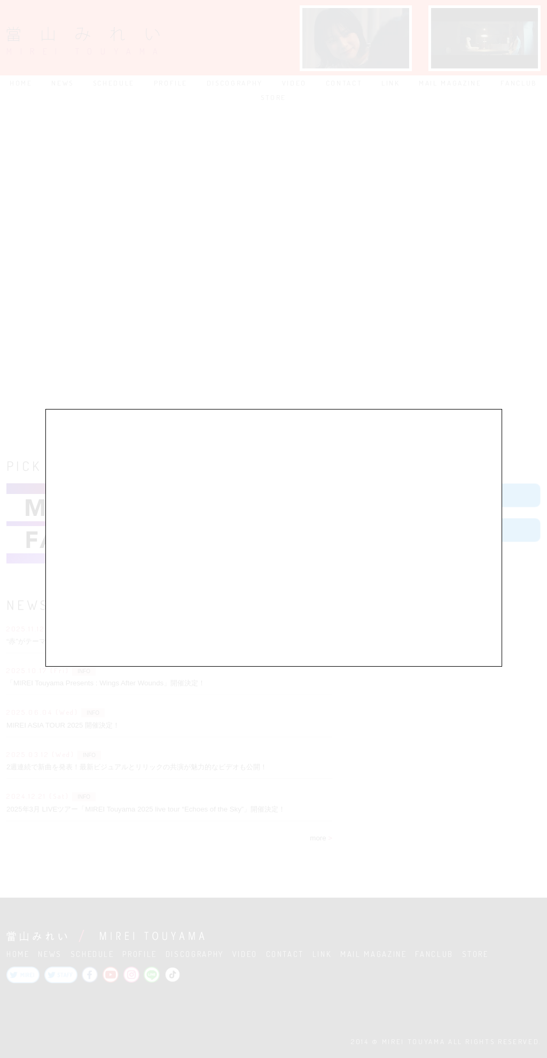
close (491, 389)
